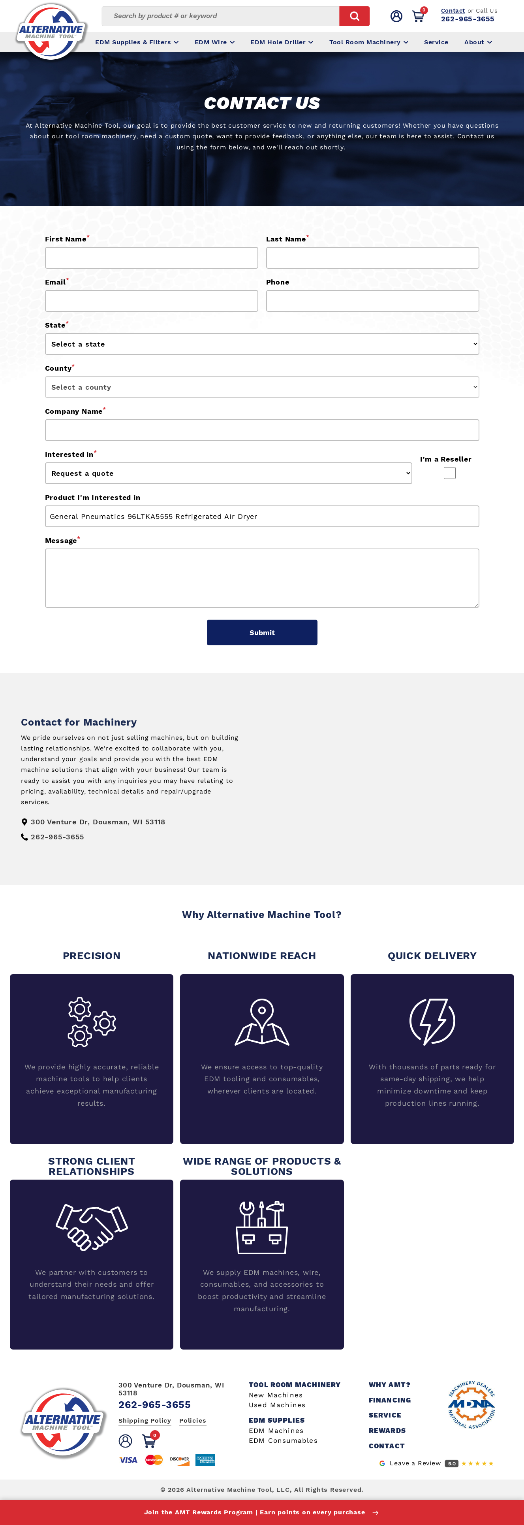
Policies (192, 1420)
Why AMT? (390, 1385)
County (60, 367)
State (57, 324)
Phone (277, 282)
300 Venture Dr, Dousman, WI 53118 (171, 1389)
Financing (390, 1400)
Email (57, 281)
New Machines (276, 1395)
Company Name (75, 410)
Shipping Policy (144, 1420)
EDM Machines (276, 1431)
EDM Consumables (283, 1440)
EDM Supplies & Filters (136, 42)
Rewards (387, 1431)
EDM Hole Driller (281, 42)
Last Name (288, 238)
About (478, 42)
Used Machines (277, 1405)
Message (63, 540)
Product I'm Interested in (93, 497)
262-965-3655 (468, 19)
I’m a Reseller (446, 459)
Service (436, 42)
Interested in (71, 453)
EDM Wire (215, 42)
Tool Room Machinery (368, 42)
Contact (453, 10)
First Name (67, 238)
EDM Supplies (277, 1420)
